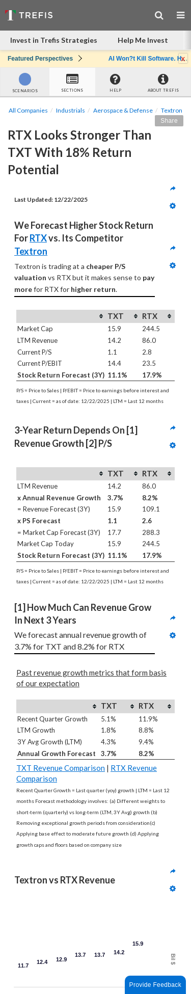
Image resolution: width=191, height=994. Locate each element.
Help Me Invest (143, 40)
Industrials (70, 110)
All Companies (28, 110)
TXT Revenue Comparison (60, 767)
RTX (38, 238)
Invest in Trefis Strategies (53, 40)
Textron (171, 110)
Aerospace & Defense (123, 110)
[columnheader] (61, 316)
